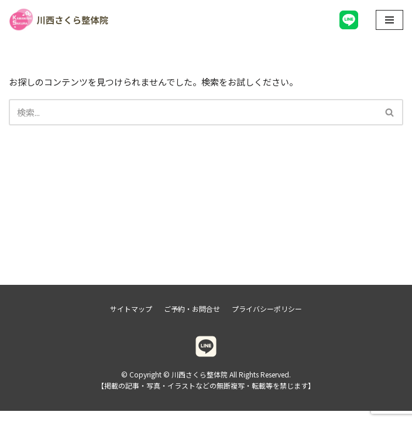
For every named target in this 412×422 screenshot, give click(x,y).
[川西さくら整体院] (58, 19)
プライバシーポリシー (267, 320)
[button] (389, 112)
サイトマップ (131, 320)
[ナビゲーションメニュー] (389, 20)
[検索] (193, 112)
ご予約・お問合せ (192, 320)
